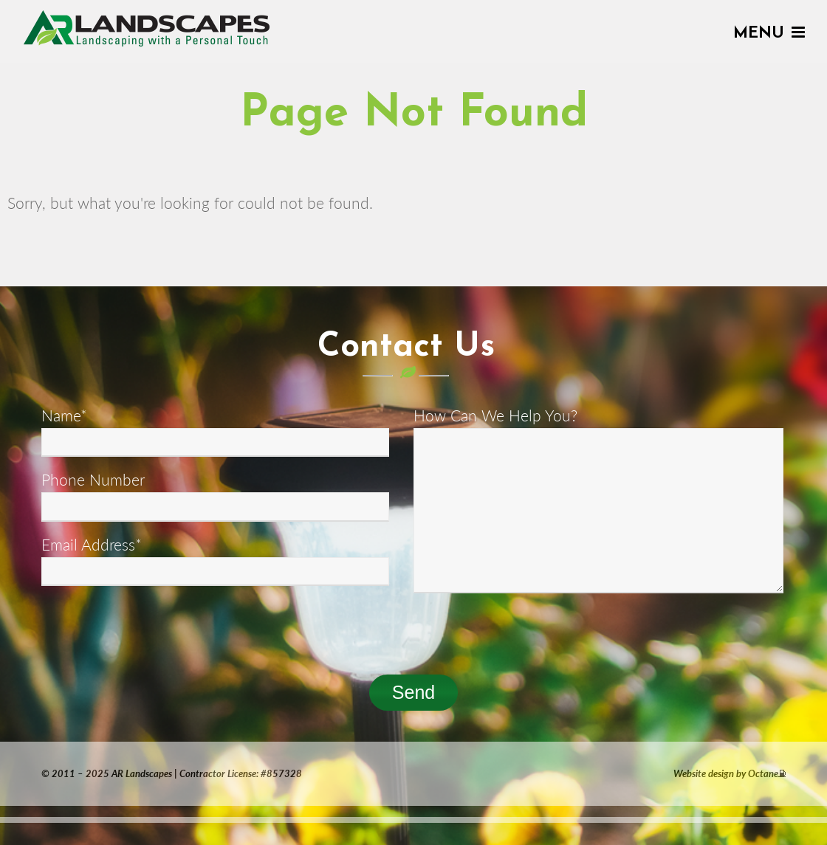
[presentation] (153, 629)
